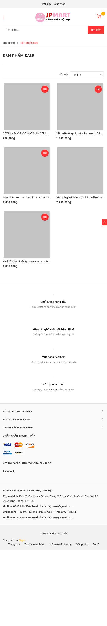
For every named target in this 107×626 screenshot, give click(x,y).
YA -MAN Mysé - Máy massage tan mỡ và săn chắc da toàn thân (41, 261)
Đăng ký (46, 4)
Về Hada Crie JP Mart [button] (53, 411)
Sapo (22, 540)
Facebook (9, 471)
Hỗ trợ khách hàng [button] (53, 419)
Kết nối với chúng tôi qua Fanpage (27, 463)
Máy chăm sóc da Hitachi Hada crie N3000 (28, 197)
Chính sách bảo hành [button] (53, 427)
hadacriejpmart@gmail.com (56, 506)
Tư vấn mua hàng (34, 544)
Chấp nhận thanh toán (19, 435)
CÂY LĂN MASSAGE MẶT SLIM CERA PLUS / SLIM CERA (36, 133)
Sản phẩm (82, 544)
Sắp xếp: (63, 74)
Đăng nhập (59, 4)
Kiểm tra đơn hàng (61, 544)
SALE (96, 544)
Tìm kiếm (96, 29)
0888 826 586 (50, 389)
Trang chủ (14, 544)
